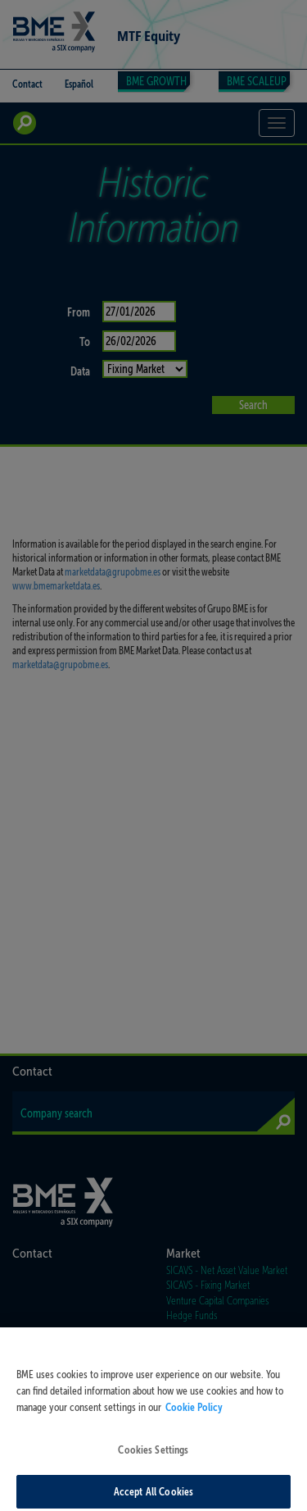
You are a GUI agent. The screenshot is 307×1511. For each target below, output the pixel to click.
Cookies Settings (153, 1456)
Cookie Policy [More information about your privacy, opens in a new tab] (194, 1412)
